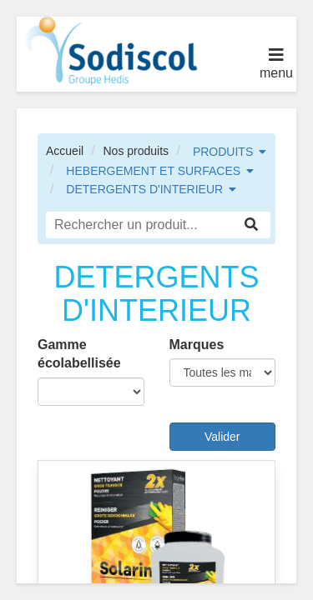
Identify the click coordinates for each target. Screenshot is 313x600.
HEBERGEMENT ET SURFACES (153, 171)
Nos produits (136, 151)
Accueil (64, 151)
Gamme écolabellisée (79, 354)
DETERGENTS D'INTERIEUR (144, 189)
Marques (197, 345)
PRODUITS (223, 151)
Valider (222, 436)
